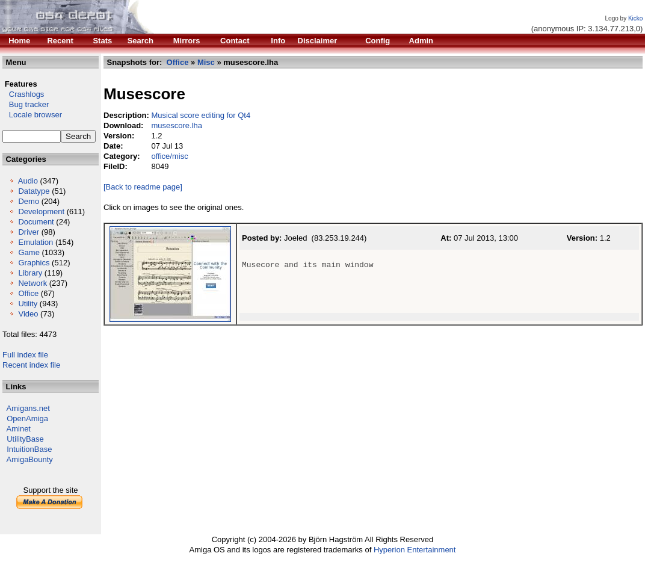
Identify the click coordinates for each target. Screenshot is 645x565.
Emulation (35, 242)
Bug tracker (25, 104)
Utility (27, 303)
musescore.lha (176, 125)
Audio (28, 180)
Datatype (33, 191)
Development (41, 211)
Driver (28, 231)
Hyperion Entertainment (415, 549)
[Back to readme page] (142, 186)
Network (32, 283)
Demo (28, 201)
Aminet (19, 428)
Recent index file (31, 364)
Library (30, 272)
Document (36, 221)
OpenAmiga (27, 418)
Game (28, 252)
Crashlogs (23, 94)
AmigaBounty (30, 459)
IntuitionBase (29, 449)
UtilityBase (25, 438)
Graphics (33, 262)
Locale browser (32, 114)
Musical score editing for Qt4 (200, 115)
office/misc (169, 156)
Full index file (25, 354)
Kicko (635, 18)
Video (28, 313)
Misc (206, 62)
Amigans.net (28, 408)
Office (28, 293)
